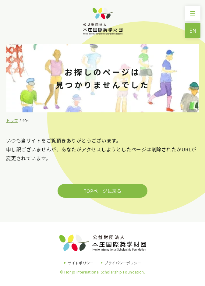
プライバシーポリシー (122, 262)
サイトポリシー (81, 262)
